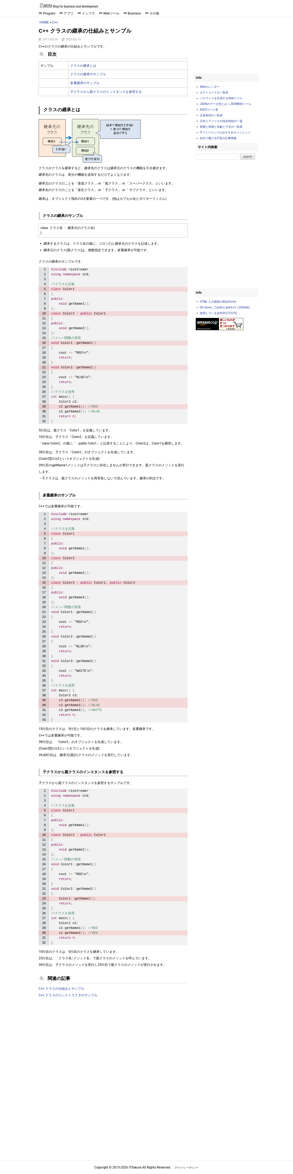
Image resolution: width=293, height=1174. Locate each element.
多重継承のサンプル (84, 83)
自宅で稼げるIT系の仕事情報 (218, 138)
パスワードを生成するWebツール (221, 98)
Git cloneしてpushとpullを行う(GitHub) (225, 307)
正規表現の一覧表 (211, 115)
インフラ (88, 13)
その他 (154, 13)
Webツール (111, 13)
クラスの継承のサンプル (88, 74)
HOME (44, 22)
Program (49, 13)
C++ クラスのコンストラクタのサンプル (68, 995)
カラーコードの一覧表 (214, 92)
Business (134, 13)
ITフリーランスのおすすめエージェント (225, 132)
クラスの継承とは (83, 66)
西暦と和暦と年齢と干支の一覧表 (221, 126)
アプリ (68, 13)
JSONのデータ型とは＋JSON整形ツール (225, 104)
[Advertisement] (113, 1034)
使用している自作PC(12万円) (218, 313)
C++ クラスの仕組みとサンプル (61, 989)
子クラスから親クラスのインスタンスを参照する (106, 92)
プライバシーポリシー (186, 1167)
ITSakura (46, 5)
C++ (55, 22)
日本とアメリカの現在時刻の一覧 (221, 121)
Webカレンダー (210, 86)
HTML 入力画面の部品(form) (218, 301)
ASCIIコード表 (209, 109)
